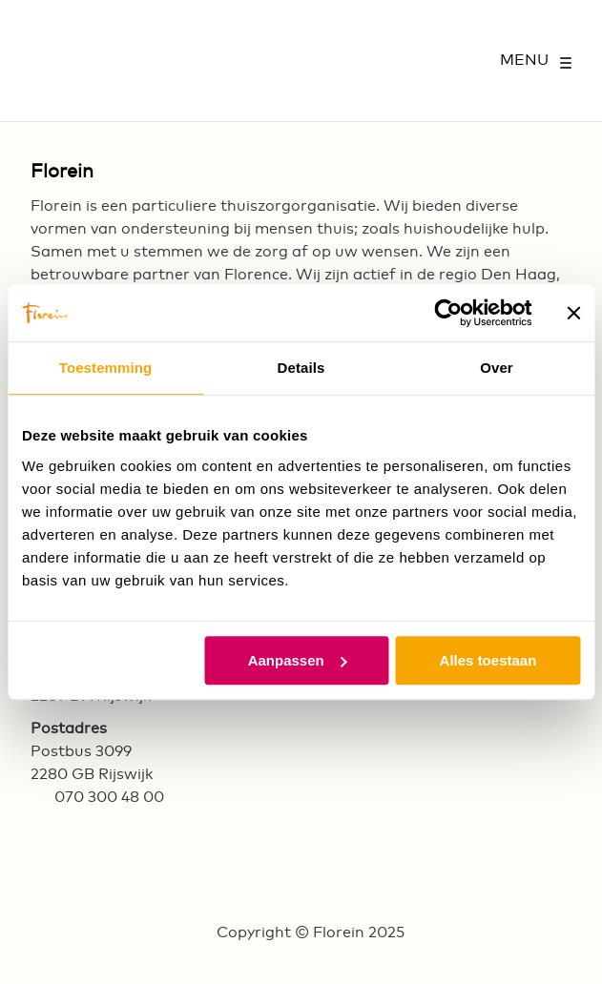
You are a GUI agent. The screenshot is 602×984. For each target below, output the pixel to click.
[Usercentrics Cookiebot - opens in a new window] (447, 312)
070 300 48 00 (109, 797)
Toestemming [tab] (106, 367)
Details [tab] (301, 367)
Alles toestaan (488, 660)
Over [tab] (496, 367)
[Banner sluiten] (573, 312)
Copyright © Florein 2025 (311, 932)
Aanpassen (297, 660)
